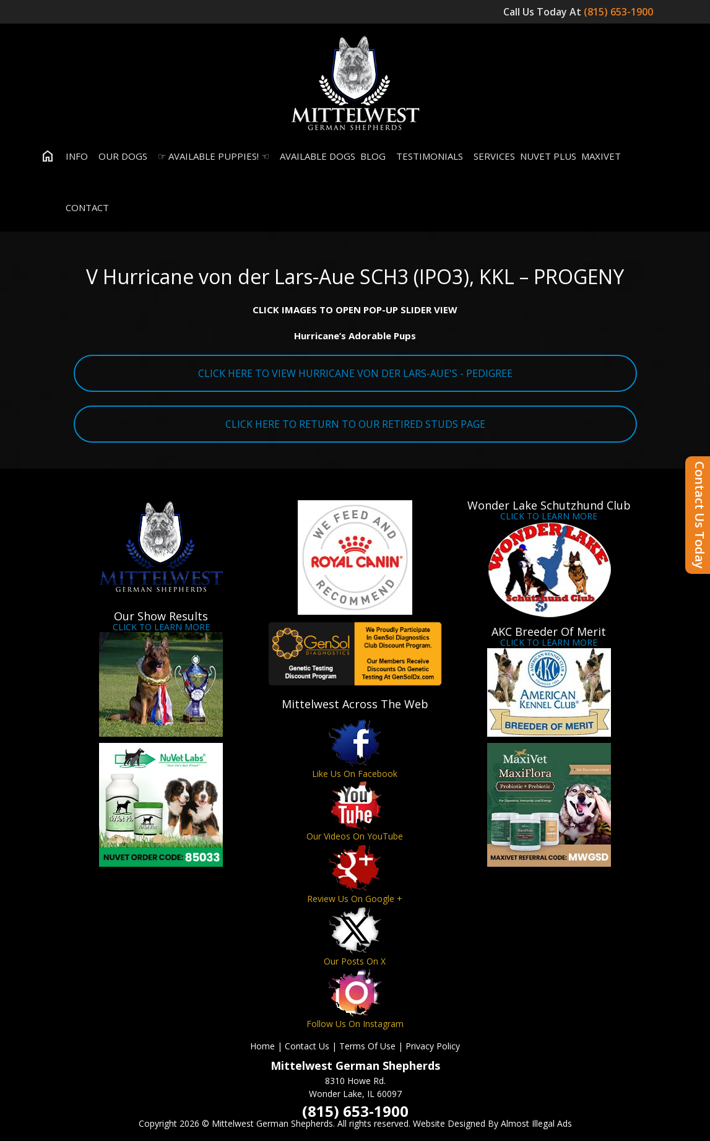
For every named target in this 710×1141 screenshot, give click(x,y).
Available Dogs (314, 156)
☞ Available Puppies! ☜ (210, 156)
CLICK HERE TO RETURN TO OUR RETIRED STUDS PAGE (355, 424)
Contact (84, 207)
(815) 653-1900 (620, 12)
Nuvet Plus (548, 156)
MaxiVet (601, 156)
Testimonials (427, 156)
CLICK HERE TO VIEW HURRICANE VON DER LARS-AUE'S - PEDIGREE (355, 373)
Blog (373, 156)
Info (74, 156)
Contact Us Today (699, 515)
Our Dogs (120, 156)
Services (491, 156)
